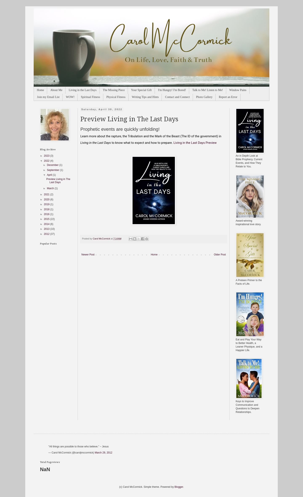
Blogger (178, 486)
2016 (47, 214)
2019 (47, 204)
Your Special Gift (141, 90)
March (51, 188)
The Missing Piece (114, 90)
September (53, 170)
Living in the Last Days (82, 90)
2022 (47, 160)
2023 (47, 155)
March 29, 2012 (103, 452)
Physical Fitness (116, 97)
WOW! (70, 97)
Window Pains (238, 90)
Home (40, 90)
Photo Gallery (204, 97)
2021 (47, 194)
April (50, 174)
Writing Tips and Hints (145, 97)
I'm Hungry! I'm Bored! (172, 90)
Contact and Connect (177, 97)
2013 (47, 228)
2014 (47, 224)
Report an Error (228, 97)
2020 (47, 199)
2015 (47, 219)
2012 (47, 234)
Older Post (220, 254)
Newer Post (87, 254)
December (53, 165)
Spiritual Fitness (90, 97)
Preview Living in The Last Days (58, 181)
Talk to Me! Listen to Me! (207, 90)
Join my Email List (48, 97)
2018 (47, 209)
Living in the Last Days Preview (195, 143)
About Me (56, 90)
